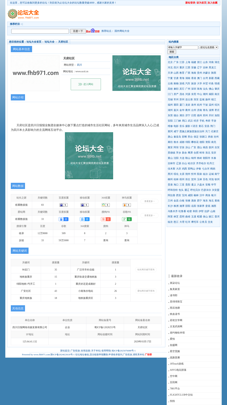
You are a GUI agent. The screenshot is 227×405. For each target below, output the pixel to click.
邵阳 (187, 206)
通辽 (186, 190)
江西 (187, 67)
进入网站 (88, 84)
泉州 (193, 104)
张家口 (203, 136)
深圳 (193, 88)
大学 (199, 83)
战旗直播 (175, 357)
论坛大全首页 (33, 41)
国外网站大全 (122, 31)
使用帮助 (106, 350)
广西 (187, 73)
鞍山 (187, 158)
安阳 (170, 120)
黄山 (170, 158)
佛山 (211, 88)
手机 (202, 120)
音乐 (181, 126)
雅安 (170, 147)
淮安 (196, 99)
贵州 (199, 73)
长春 (213, 158)
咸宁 (176, 131)
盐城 (202, 99)
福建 (193, 62)
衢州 (187, 110)
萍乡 (178, 152)
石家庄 (214, 131)
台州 (193, 110)
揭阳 (211, 94)
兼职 (176, 88)
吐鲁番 (182, 211)
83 (42, 205)
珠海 (199, 88)
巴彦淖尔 (206, 190)
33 (42, 219)
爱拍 (172, 339)
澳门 (199, 78)
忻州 (193, 174)
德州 (199, 115)
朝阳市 (206, 158)
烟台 (176, 115)
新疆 (211, 78)
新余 (184, 152)
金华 (181, 110)
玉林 (199, 179)
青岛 (205, 110)
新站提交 (65, 350)
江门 (170, 94)
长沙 (170, 206)
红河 (187, 222)
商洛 (207, 195)
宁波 (205, 104)
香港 (193, 78)
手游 (213, 120)
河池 (211, 179)
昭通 (199, 216)
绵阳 (187, 142)
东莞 (193, 94)
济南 (199, 110)
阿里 (170, 216)
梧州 (181, 179)
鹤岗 (212, 168)
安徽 (193, 67)
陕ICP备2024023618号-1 (62, 354)
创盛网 (173, 345)
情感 (217, 83)
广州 (187, 88)
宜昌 (206, 126)
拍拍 (172, 401)
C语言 (194, 126)
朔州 (187, 174)
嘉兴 (176, 110)
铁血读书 (175, 314)
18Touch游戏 (177, 363)
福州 (170, 104)
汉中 (202, 195)
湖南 (187, 78)
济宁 (187, 115)
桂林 (176, 179)
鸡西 (184, 168)
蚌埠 (202, 152)
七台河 (205, 168)
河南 (211, 62)
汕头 (205, 88)
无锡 (170, 99)
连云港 (189, 99)
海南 (193, 73)
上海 (187, 62)
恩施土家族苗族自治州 (191, 131)
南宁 (217, 174)
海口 (176, 184)
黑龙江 (212, 67)
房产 (176, 94)
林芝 (176, 216)
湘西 (213, 206)
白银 (181, 200)
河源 (187, 94)
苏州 (181, 99)
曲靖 (187, 216)
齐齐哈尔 (201, 163)
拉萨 (206, 211)
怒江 (176, 222)
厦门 (181, 104)
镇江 (213, 99)
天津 (170, 73)
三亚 (181, 184)
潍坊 (181, 115)
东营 (170, 115)
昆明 (181, 216)
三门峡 (177, 120)
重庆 (181, 67)
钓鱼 (211, 83)
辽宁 (199, 67)
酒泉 (193, 200)
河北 (170, 67)
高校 (170, 88)
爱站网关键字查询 (145, 291)
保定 (196, 136)
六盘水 (200, 184)
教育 (181, 73)
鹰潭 (190, 152)
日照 (193, 115)
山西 (176, 73)
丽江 (211, 216)
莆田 (176, 104)
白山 (184, 163)
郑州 (205, 115)
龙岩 (187, 104)
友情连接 (85, 350)
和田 (195, 211)
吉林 (205, 67)
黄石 (201, 126)
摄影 (187, 126)
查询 (105, 240)
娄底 (207, 206)
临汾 (205, 174)
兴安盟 (215, 190)
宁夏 (170, 78)
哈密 (189, 211)
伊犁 (201, 211)
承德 (210, 136)
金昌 (176, 200)
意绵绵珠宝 (176, 301)
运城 (211, 174)
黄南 (217, 200)
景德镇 (171, 152)
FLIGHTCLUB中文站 (181, 394)
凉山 (187, 147)
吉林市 (171, 163)
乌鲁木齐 (173, 211)
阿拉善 (171, 195)
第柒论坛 (175, 283)
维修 (170, 126)
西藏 (217, 78)
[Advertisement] (134, 13)
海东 (205, 200)
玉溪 (193, 216)
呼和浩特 (173, 190)
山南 (212, 211)
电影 (176, 126)
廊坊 (170, 142)
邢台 (190, 136)
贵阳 (187, 184)
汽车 (187, 83)
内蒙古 (206, 73)
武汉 (190, 120)
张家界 (200, 206)
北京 (170, 62)
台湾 (205, 78)
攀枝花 (195, 142)
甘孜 (181, 147)
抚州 (211, 147)
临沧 (170, 222)
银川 (213, 195)
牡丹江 (210, 163)
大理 (181, 222)
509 (63, 233)
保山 (205, 216)
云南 (170, 83)
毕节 (213, 184)
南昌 (205, 147)
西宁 (199, 200)
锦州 (193, 158)
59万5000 (64, 240)
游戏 (181, 83)
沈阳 (176, 158)
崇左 (187, 179)
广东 (176, 62)
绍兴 (217, 104)
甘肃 (176, 78)
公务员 (203, 222)
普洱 (217, 216)
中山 (199, 94)
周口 (184, 120)
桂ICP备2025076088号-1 (124, 350)
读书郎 (173, 295)
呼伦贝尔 (195, 190)
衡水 (176, 142)
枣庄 (217, 110)
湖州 (170, 110)
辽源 (178, 163)
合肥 (196, 152)
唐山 (170, 136)
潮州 (205, 94)
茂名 (181, 94)
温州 (211, 104)
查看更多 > (149, 201)
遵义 (193, 184)
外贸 (205, 83)
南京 (217, 94)
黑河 (170, 174)
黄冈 (170, 131)
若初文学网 (176, 320)
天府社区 (63, 41)
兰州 (170, 200)
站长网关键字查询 (145, 269)
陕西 (213, 73)
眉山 (199, 147)
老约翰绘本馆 (177, 332)
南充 (213, 142)
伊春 (198, 168)
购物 (176, 83)
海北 (211, 200)
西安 (178, 195)
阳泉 (199, 174)
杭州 (199, 104)
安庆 (213, 152)
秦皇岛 (177, 136)
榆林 (196, 195)
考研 (207, 120)
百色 (205, 179)
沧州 (216, 136)
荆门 (212, 126)
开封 (211, 115)
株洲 (176, 206)
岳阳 (193, 206)
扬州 (207, 99)
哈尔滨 (191, 163)
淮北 (207, 152)
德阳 (202, 142)
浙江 (199, 62)
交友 (210, 222)
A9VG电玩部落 (178, 370)
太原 (181, 174)
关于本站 (95, 350)
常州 (176, 99)
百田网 (173, 382)
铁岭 (199, 158)
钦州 (217, 179)
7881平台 (175, 388)
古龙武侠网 (176, 326)
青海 (181, 78)
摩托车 (195, 222)
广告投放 (75, 350)
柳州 (170, 179)
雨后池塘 (175, 308)
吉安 (217, 147)
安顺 (207, 184)
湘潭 (181, 206)
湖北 (217, 62)
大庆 (178, 168)
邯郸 (184, 136)
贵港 (170, 184)
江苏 (181, 62)
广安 (193, 147)
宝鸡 (184, 195)
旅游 (193, 83)
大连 (181, 158)
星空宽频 (175, 351)
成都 (181, 142)
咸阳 (190, 195)
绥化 (176, 174)
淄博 (211, 110)
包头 (181, 190)
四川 (176, 67)
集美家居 (175, 289)
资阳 (207, 142)
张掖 (187, 200)
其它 (181, 88)
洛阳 (217, 115)
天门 (207, 131)
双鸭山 (191, 168)
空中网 (173, 376)
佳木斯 (171, 168)
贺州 (193, 179)
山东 (205, 62)
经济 (196, 120)
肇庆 (217, 88)
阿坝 (176, 147)
